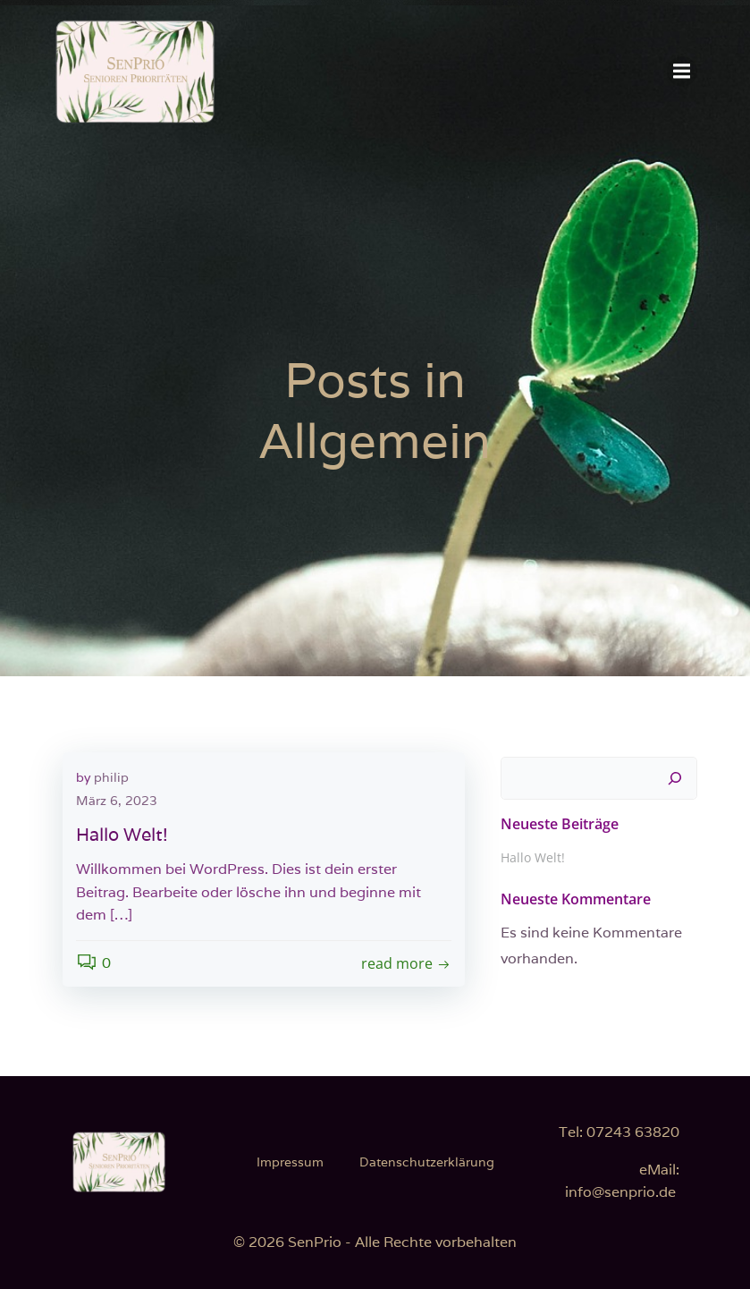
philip (111, 777)
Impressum (290, 1162)
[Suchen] (674, 778)
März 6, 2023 (116, 801)
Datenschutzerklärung (426, 1162)
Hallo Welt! (533, 857)
